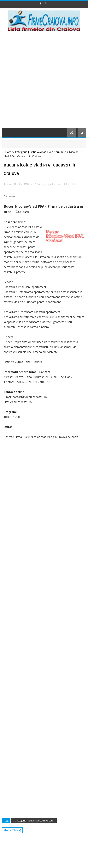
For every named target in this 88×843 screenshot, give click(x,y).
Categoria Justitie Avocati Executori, (57, 184)
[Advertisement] (44, 82)
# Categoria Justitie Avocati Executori (34, 820)
